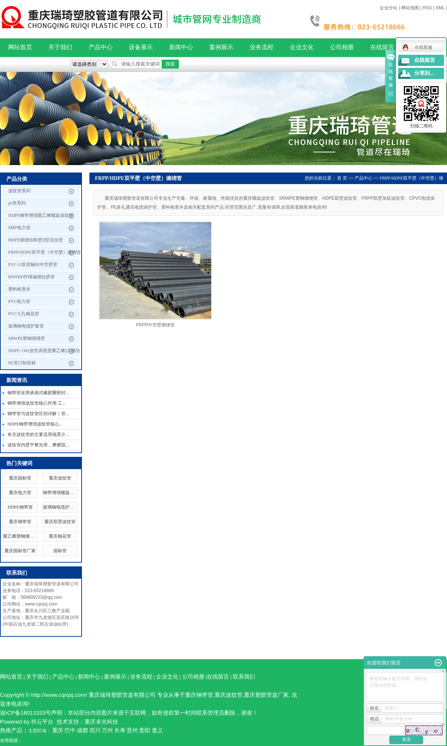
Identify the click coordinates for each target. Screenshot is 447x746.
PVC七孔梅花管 (23, 313)
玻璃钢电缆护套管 (26, 326)
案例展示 (221, 47)
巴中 (70, 730)
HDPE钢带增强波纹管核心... (35, 424)
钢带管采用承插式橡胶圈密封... (38, 392)
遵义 (157, 730)
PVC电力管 (19, 301)
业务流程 (261, 47)
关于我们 (60, 47)
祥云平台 (42, 721)
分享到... (424, 73)
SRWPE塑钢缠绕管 (26, 338)
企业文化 (302, 47)
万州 (107, 730)
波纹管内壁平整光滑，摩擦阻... (38, 445)
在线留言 (382, 47)
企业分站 (388, 7)
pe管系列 (17, 203)
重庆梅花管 (60, 536)
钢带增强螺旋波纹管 (63, 492)
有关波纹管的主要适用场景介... (38, 434)
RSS (427, 7)
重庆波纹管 (60, 478)
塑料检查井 (19, 289)
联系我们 (244, 676)
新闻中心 (181, 47)
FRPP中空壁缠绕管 (155, 325)
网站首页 (20, 47)
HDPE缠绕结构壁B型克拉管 (35, 240)
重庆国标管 (20, 478)
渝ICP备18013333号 (25, 712)
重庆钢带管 (20, 521)
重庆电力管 (20, 492)
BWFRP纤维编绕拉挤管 (31, 276)
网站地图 (410, 7)
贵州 (132, 730)
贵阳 (144, 730)
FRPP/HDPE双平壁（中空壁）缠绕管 (44, 252)
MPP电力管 (19, 227)
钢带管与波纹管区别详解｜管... (38, 413)
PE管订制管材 (22, 363)
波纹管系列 (19, 190)
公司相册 (342, 47)
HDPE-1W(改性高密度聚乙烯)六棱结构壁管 (44, 352)
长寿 (120, 730)
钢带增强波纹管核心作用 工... (36, 403)
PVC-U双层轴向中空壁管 (32, 264)
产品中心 (100, 47)
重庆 (57, 730)
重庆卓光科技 (101, 721)
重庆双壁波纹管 (60, 521)
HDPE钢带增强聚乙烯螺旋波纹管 (40, 215)
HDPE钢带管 (19, 507)
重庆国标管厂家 (20, 550)
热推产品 (11, 730)
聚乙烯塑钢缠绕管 (21, 536)
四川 (95, 730)
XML (439, 7)
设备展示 (141, 47)
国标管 (60, 550)
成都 (82, 730)
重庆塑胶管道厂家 (266, 695)
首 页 (342, 178)
